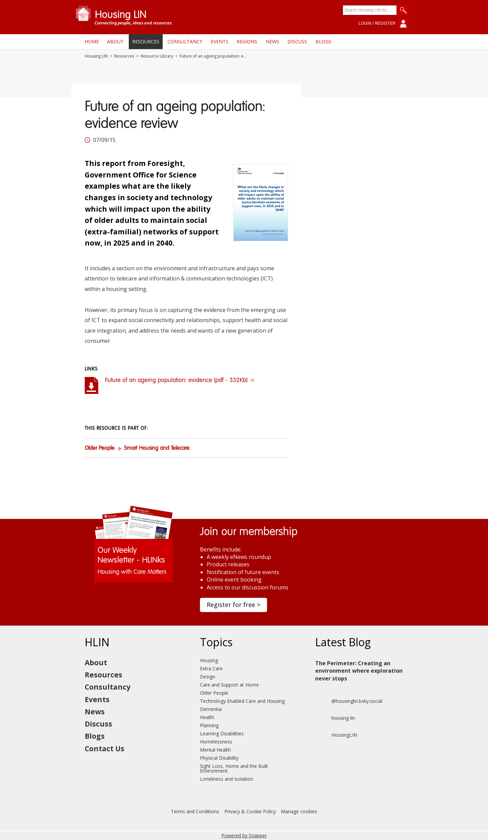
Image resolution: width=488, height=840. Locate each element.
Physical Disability (219, 758)
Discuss (297, 41)
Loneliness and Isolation (226, 779)
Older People (100, 448)
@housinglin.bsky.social (348, 701)
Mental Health (215, 750)
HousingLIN (336, 735)
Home (92, 41)
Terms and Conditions (195, 811)
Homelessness (216, 741)
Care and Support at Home (229, 684)
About (115, 41)
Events (219, 41)
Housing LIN (96, 56)
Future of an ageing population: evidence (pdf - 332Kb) (179, 380)
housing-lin (335, 718)
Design (207, 676)
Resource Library (157, 56)
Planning (209, 725)
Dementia (211, 709)
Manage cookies (299, 811)
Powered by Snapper (244, 835)
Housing (209, 660)
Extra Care (211, 668)
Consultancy (184, 41)
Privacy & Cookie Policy (250, 811)
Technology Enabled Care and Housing (242, 701)
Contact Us (104, 748)
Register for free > (233, 605)
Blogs (323, 41)
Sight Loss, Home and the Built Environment (234, 768)
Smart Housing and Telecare (156, 448)
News (272, 41)
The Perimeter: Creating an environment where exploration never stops (359, 670)
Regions (247, 41)
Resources (145, 41)
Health (207, 717)
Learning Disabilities (222, 733)
